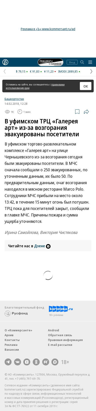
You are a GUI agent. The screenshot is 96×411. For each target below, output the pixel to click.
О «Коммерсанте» (18, 330)
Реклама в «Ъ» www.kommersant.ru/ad (48, 29)
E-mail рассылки (60, 345)
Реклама (11, 345)
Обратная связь (60, 335)
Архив (9, 335)
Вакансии (12, 349)
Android (53, 330)
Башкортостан (14, 99)
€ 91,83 (34, 71)
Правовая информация (65, 340)
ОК (86, 86)
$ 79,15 (20, 71)
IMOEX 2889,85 (68, 71)
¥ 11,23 (49, 71)
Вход (72, 62)
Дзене (42, 245)
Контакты (12, 340)
